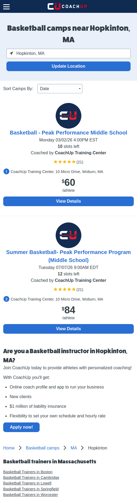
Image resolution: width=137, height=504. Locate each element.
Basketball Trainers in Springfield (31, 489)
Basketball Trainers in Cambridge (31, 477)
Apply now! (21, 427)
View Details (68, 201)
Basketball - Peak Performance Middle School (68, 133)
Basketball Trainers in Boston (27, 472)
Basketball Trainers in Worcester (30, 495)
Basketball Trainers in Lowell (27, 483)
